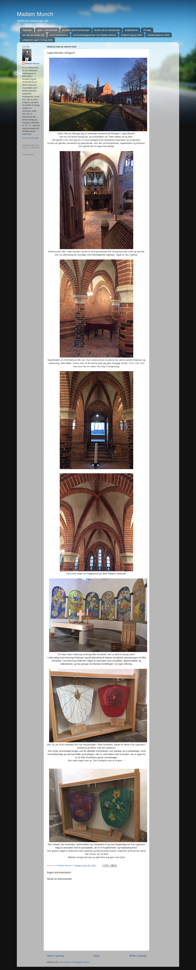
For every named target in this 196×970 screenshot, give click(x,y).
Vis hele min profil (30, 138)
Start (96, 955)
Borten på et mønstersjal (106, 30)
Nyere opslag (55, 955)
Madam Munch (35, 14)
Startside (27, 30)
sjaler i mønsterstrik (47, 30)
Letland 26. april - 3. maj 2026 (37, 40)
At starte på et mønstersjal (75, 30)
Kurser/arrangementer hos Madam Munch (94, 35)
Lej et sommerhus (59, 35)
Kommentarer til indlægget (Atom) (74, 962)
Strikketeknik (131, 30)
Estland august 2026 (131, 35)
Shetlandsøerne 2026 (158, 35)
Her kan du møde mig (33, 35)
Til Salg (147, 30)
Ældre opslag (137, 955)
